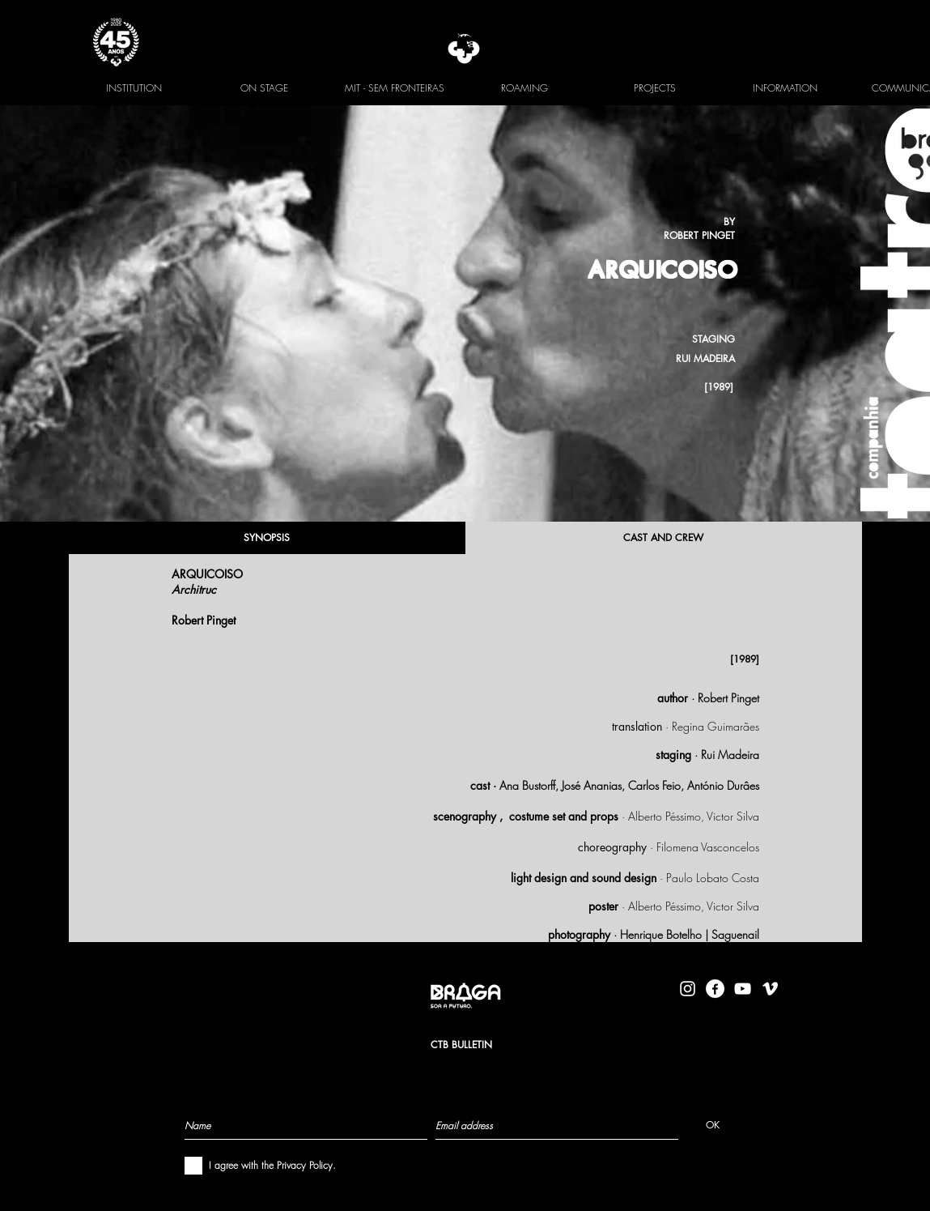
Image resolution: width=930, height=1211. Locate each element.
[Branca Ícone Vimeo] (770, 989)
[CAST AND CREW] (663, 538)
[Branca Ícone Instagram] (687, 989)
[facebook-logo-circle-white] (715, 989)
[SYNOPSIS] (267, 538)
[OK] (712, 1125)
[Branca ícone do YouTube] (743, 989)
